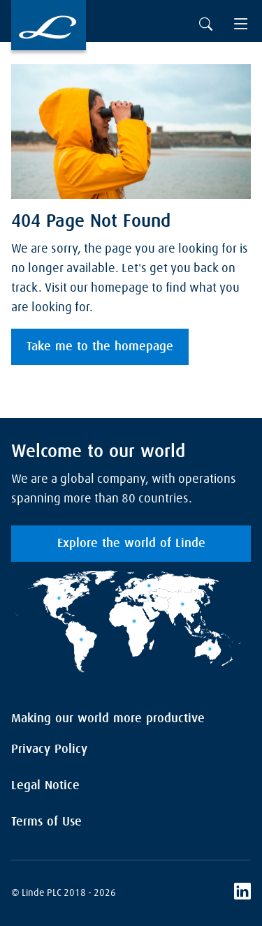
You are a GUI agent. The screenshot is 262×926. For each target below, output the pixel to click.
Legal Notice (45, 785)
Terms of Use (46, 822)
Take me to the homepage (100, 347)
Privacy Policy (49, 749)
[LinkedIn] (242, 893)
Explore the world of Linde (131, 543)
